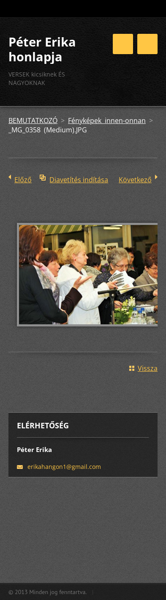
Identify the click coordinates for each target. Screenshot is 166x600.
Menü (147, 44)
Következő (135, 179)
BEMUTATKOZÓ (32, 120)
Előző (23, 179)
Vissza (148, 368)
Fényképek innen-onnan (107, 120)
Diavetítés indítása (78, 179)
